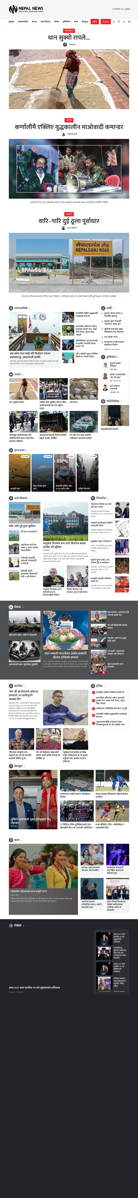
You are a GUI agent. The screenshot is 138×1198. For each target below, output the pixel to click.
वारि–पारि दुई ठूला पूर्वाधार (69, 221)
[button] (109, 21)
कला (76, 22)
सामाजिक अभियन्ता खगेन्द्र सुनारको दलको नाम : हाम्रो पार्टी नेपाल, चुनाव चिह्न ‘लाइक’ (86, 331)
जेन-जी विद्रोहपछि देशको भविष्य (117, 627)
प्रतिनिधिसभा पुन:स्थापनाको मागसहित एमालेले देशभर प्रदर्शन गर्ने (87, 344)
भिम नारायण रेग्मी (115, 381)
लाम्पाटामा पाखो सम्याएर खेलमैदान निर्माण (114, 344)
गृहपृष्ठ (11, 22)
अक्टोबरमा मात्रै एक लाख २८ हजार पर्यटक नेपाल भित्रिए (29, 548)
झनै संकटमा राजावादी (115, 388)
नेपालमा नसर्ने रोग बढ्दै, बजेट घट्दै (117, 640)
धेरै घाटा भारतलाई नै (29, 532)
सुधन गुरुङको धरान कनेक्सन (115, 666)
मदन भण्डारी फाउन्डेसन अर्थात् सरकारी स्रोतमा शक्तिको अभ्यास (66, 656)
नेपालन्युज (72, 44)
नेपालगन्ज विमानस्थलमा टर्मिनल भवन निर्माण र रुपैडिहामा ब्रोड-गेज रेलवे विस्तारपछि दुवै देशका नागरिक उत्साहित (69, 297)
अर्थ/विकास (45, 22)
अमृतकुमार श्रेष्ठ (114, 393)
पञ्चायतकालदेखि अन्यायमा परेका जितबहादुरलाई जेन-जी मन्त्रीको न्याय (108, 724)
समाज (34, 22)
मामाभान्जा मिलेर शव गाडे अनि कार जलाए (101, 506)
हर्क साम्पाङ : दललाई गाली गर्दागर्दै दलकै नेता (118, 614)
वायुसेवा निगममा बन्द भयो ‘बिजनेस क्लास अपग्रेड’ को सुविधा (64, 546)
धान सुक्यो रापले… (69, 38)
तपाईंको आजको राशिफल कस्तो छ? (101, 580)
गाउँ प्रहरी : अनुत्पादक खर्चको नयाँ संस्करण (115, 653)
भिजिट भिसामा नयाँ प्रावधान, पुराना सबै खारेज (77, 591)
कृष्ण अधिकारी (72, 228)
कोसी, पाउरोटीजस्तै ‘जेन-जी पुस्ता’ (117, 376)
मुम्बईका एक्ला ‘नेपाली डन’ (101, 542)
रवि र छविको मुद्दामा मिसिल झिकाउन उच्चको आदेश (87, 356)
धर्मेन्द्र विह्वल (113, 370)
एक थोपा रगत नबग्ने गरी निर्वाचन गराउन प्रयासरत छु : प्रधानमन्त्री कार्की (30, 356)
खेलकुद (85, 22)
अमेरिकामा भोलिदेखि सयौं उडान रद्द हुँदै (109, 709)
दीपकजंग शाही (72, 134)
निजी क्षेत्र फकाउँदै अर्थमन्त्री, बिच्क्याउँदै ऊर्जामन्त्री (28, 561)
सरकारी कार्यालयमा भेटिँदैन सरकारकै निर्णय (102, 525)
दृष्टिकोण (67, 22)
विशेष (56, 22)
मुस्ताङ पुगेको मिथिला (115, 365)
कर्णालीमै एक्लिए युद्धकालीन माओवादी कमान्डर (69, 127)
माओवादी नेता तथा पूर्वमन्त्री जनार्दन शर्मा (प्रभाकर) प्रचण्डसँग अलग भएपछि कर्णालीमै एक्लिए (69, 203)
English (106, 22)
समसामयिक (23, 22)
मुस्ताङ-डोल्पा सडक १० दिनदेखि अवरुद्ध (113, 315)
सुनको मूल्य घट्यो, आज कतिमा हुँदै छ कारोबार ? (100, 562)
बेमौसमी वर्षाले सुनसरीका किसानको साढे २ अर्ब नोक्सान (29, 574)
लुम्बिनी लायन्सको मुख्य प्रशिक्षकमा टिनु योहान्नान (114, 331)
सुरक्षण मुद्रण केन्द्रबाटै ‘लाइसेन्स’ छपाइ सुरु (113, 323)
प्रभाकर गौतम (15, 896)
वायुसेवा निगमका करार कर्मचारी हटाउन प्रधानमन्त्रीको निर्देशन (52, 592)
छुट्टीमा (95, 22)
